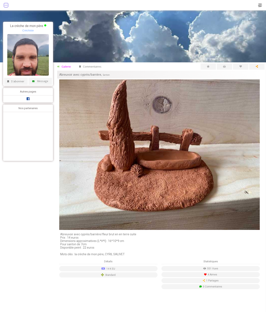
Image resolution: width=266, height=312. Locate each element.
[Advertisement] (27, 136)
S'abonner (15, 81)
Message (40, 81)
